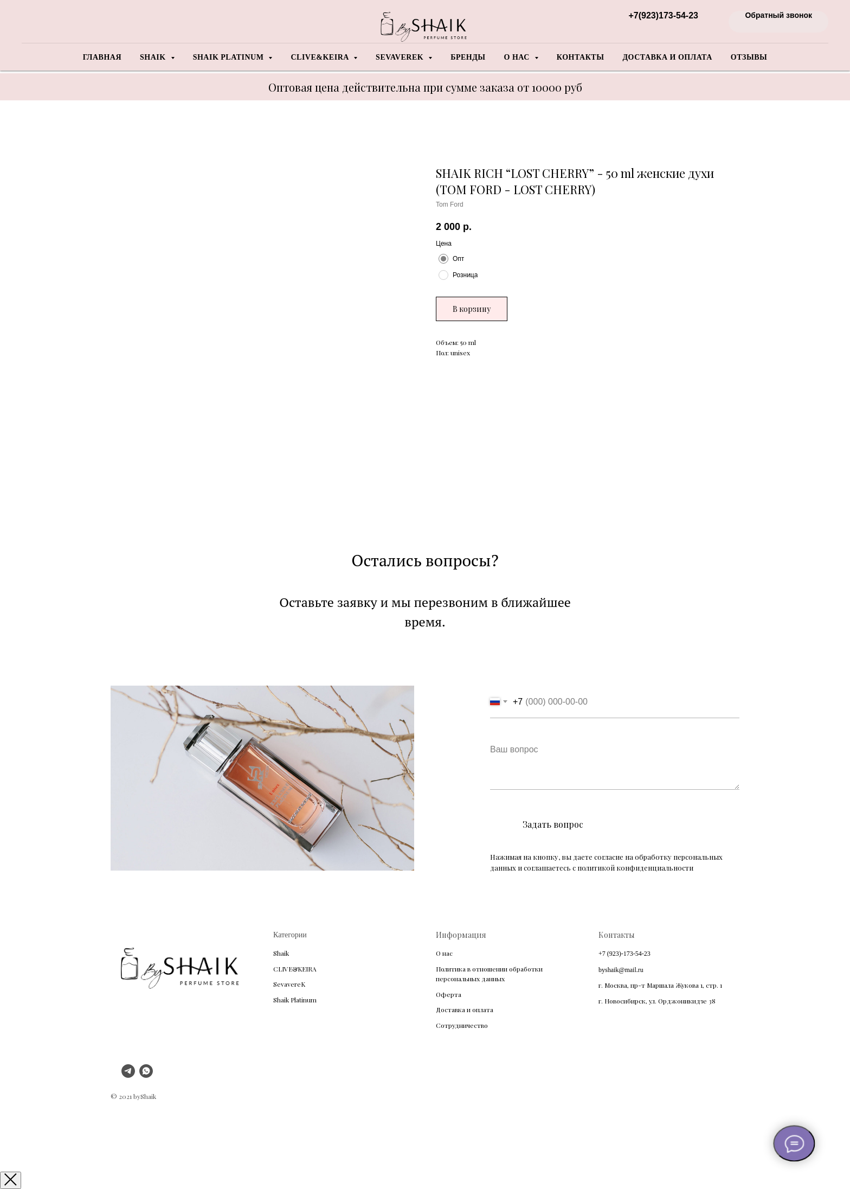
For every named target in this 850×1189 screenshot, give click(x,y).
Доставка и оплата (667, 57)
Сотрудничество (462, 1025)
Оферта (448, 994)
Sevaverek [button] (401, 57)
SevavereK (289, 984)
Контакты (580, 57)
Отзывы (749, 57)
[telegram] (128, 1074)
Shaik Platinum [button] (229, 57)
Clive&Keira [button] (321, 57)
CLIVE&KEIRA (295, 968)
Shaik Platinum (295, 999)
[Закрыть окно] (10, 1180)
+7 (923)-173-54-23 (624, 953)
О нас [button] (518, 57)
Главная (102, 57)
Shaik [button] (154, 57)
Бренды (467, 57)
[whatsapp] (146, 1074)
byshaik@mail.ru (620, 970)
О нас (444, 953)
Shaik (281, 953)
